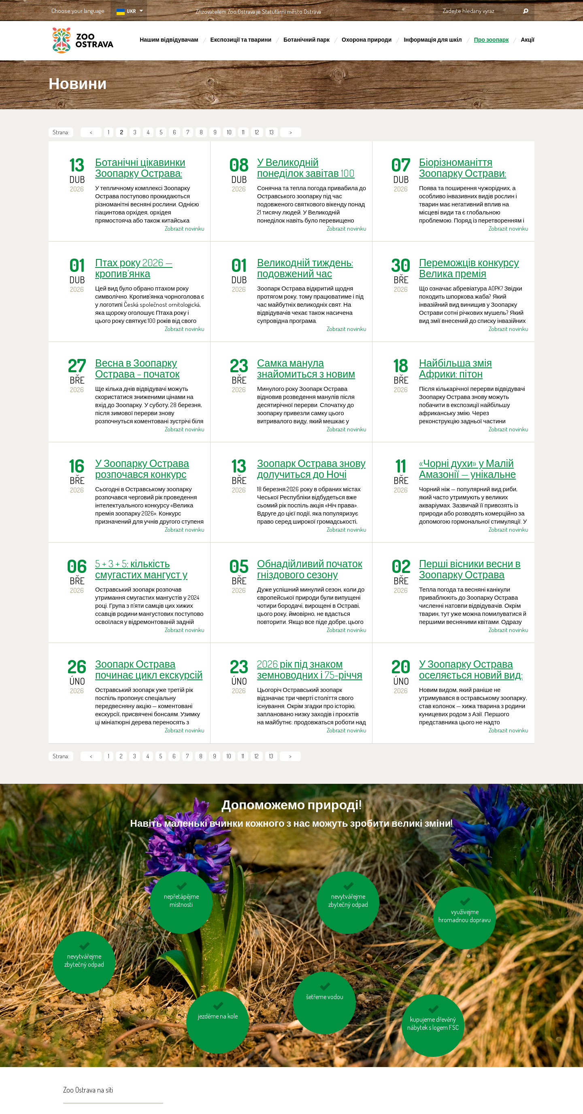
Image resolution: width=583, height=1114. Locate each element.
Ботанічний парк (306, 39)
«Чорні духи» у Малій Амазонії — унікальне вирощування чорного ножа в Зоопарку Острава (470, 469)
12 (257, 132)
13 (272, 132)
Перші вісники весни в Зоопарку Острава (470, 569)
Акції (527, 39)
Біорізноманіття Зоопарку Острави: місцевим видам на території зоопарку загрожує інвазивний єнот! (467, 167)
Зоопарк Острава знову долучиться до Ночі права (311, 469)
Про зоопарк (491, 39)
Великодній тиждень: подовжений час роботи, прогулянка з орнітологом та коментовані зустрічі (305, 268)
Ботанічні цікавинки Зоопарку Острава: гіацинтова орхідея (140, 167)
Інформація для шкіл (433, 39)
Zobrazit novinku (184, 228)
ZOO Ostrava (83, 42)
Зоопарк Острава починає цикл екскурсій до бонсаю (148, 669)
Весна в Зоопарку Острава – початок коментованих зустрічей (137, 368)
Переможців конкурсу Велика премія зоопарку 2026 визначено (469, 268)
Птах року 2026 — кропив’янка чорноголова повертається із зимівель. (133, 268)
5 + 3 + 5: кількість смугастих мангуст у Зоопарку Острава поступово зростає (141, 569)
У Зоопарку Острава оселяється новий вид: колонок (471, 669)
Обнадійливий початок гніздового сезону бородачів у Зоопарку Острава (309, 569)
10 (229, 132)
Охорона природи (367, 39)
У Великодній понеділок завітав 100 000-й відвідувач (306, 167)
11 (243, 132)
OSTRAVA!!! (356, 10)
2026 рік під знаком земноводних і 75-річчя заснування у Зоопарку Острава (310, 669)
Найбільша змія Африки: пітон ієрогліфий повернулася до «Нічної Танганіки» (473, 368)
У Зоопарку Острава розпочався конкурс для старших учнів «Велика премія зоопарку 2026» (142, 469)
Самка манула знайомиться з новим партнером (306, 368)
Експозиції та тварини (241, 39)
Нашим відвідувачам (169, 39)
